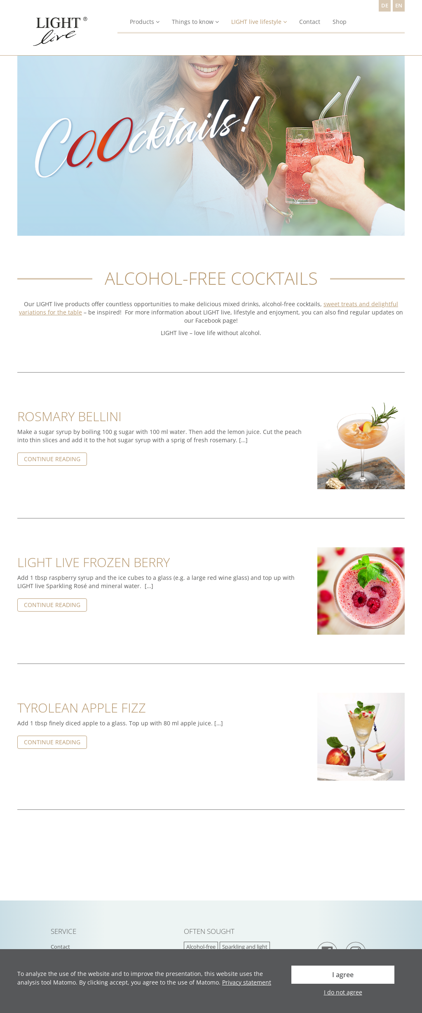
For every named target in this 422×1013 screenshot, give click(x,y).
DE (384, 5)
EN (398, 5)
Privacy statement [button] (246, 982)
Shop (340, 22)
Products (144, 22)
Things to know (195, 22)
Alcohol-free (201, 946)
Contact (309, 22)
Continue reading (52, 459)
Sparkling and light (244, 946)
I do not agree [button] (343, 992)
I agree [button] (343, 974)
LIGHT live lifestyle (259, 22)
